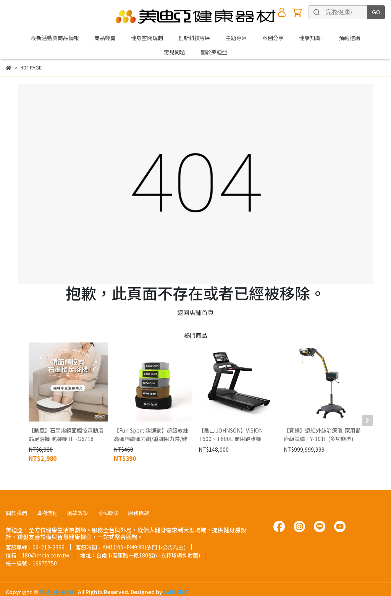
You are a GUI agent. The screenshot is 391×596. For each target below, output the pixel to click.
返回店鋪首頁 (195, 312)
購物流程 (47, 497)
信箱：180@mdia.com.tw (37, 540)
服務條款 (138, 497)
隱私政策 (108, 497)
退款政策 (77, 497)
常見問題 (174, 52)
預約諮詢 (349, 38)
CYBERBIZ (175, 576)
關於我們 (16, 497)
